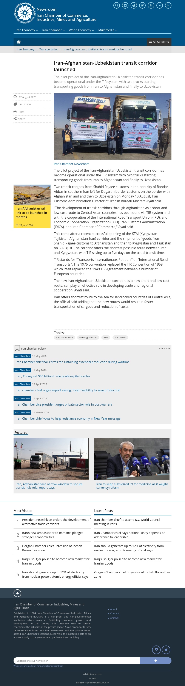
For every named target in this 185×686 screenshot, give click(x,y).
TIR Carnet (120, 337)
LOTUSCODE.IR (101, 682)
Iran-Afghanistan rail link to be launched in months (31, 212)
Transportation (49, 49)
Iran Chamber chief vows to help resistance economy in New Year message (68, 418)
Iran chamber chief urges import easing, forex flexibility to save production (68, 390)
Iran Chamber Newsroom (71, 164)
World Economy (81, 30)
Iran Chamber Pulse (33, 348)
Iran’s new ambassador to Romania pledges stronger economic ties (52, 535)
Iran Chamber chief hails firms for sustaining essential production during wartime (73, 362)
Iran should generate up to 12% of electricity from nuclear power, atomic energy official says (55, 574)
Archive (114, 617)
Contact (114, 613)
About (113, 609)
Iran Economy (27, 30)
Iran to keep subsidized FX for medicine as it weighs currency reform (132, 485)
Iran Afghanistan (88, 337)
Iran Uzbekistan (64, 337)
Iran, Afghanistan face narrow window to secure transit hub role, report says (49, 485)
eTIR (105, 337)
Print (19, 112)
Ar (159, 5)
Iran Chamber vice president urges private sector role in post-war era (64, 404)
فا (168, 5)
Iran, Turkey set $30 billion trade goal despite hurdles (53, 376)
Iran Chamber (53, 30)
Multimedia (107, 30)
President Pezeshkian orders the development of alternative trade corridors (56, 522)
